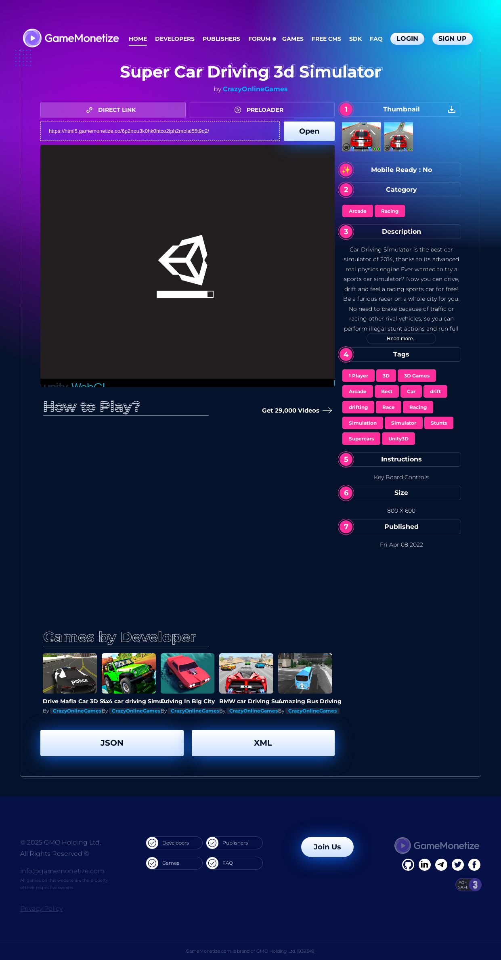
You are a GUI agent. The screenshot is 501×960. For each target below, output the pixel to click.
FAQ (376, 39)
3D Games (417, 376)
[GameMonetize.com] (70, 39)
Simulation (363, 423)
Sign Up (452, 38)
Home (138, 39)
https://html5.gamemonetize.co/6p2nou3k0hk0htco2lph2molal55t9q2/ (160, 131)
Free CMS (326, 39)
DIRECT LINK (113, 109)
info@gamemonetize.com (62, 871)
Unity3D (398, 439)
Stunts (439, 423)
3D (386, 376)
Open (309, 131)
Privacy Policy (41, 908)
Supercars (361, 439)
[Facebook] (408, 865)
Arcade (358, 211)
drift (435, 391)
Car (411, 391)
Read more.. (401, 338)
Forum (259, 39)
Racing (389, 211)
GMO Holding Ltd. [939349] (286, 951)
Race (388, 407)
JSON (112, 743)
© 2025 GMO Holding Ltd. (60, 842)
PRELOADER (261, 109)
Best (386, 391)
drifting (358, 407)
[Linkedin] (441, 865)
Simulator (403, 423)
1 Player (358, 376)
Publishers (221, 39)
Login (407, 38)
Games (293, 39)
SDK (355, 39)
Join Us (327, 847)
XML (263, 743)
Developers (175, 39)
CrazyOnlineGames (255, 89)
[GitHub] (474, 865)
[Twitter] (458, 865)
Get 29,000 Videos (295, 410)
